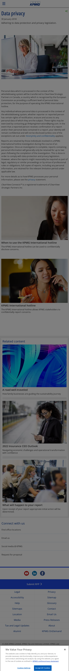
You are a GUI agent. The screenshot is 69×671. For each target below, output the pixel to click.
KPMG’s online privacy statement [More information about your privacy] (46, 663)
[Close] (65, 652)
